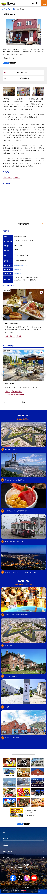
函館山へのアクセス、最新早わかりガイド (17, 480)
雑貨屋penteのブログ (20, 265)
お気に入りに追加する (17, 72)
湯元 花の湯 (9, 384)
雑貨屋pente (18, 269)
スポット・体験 (10, 9)
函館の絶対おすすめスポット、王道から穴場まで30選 (20, 572)
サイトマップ (28, 867)
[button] (3, 315)
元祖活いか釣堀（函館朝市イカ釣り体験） (17, 615)
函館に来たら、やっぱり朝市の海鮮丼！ (16, 511)
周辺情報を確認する (30, 224)
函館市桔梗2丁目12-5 (10, 58)
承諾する (23, 890)
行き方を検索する (16, 78)
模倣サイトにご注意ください (23, 865)
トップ (3, 9)
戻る (14, 402)
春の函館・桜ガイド (11, 449)
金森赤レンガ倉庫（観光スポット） (15, 738)
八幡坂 (7, 707)
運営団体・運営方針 (17, 867)
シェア (5, 62)
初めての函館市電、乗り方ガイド (15, 541)
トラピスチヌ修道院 (11, 676)
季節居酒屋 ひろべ (11, 323)
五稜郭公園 (8, 645)
